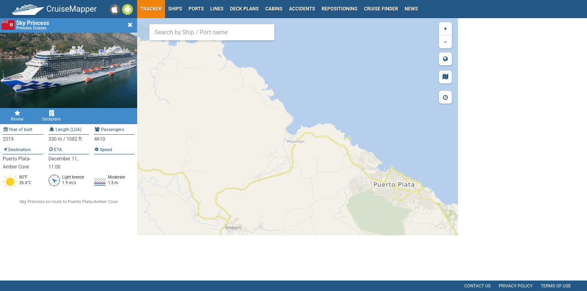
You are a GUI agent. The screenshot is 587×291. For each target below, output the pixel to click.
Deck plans (244, 9)
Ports (196, 9)
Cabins (273, 9)
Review (17, 115)
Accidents (302, 9)
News (411, 9)
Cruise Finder (381, 9)
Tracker (151, 9)
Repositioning (339, 9)
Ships (175, 9)
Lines (217, 9)
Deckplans (51, 115)
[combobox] (211, 32)
